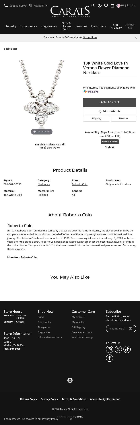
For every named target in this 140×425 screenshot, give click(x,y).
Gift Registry (116, 27)
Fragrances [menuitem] (44, 332)
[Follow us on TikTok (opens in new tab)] (127, 349)
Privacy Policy (49, 399)
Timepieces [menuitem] (44, 327)
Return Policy (28, 399)
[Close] (135, 38)
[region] (41, 98)
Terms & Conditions (74, 399)
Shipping (96, 119)
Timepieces (28, 26)
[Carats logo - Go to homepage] (70, 11)
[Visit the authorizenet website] (70, 380)
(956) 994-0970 (50, 148)
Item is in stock (109, 141)
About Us (130, 27)
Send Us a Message (82, 337)
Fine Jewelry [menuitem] (44, 322)
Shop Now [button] (90, 37)
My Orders (77, 317)
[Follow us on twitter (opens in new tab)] (118, 349)
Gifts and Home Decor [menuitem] (50, 337)
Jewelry (11, 26)
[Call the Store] (12, 348)
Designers (98, 26)
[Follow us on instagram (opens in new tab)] (109, 349)
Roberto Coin (80, 184)
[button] (93, 5)
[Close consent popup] (71, 419)
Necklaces (11, 48)
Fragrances (49, 26)
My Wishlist (78, 322)
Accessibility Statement (105, 399)
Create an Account (82, 332)
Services (81, 26)
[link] (15, 5)
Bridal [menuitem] (41, 317)
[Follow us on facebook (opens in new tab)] (109, 358)
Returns (123, 119)
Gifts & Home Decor (66, 26)
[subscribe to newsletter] (130, 328)
